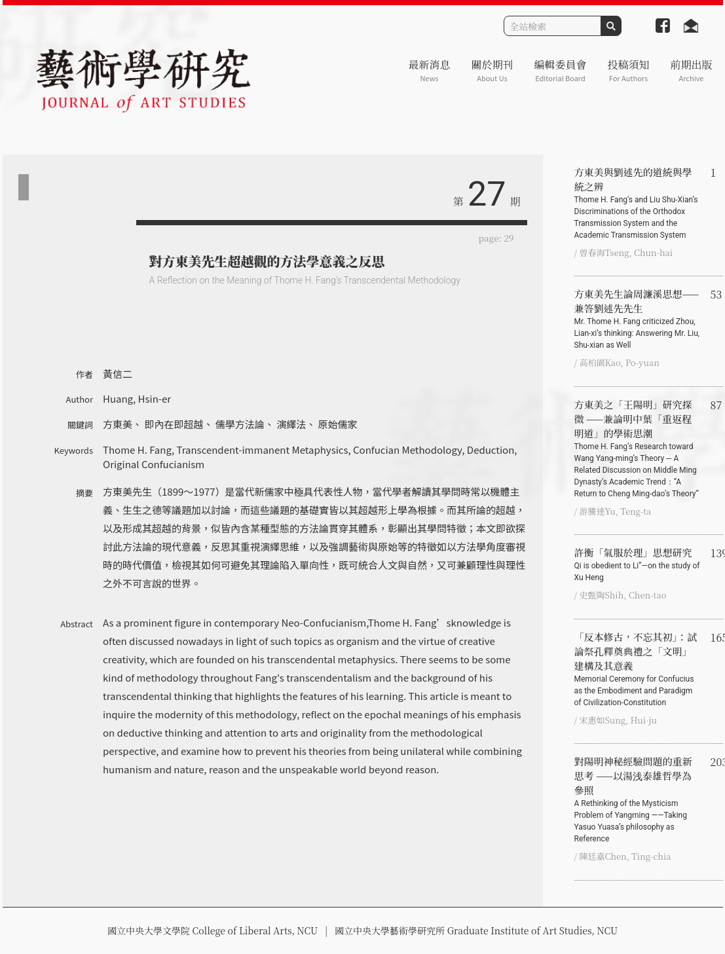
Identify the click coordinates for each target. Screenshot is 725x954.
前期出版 (691, 70)
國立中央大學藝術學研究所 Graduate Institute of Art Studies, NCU (476, 930)
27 (487, 194)
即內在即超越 (173, 424)
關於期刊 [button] (492, 70)
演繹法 (291, 424)
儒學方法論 (240, 424)
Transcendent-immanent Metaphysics (262, 449)
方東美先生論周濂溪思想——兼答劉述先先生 (637, 319)
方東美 (117, 424)
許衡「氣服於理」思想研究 (637, 564)
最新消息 (429, 70)
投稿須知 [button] (628, 70)
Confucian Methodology (407, 449)
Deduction (491, 449)
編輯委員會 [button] (560, 70)
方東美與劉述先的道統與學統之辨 (637, 203)
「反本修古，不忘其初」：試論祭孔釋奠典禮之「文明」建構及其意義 (637, 669)
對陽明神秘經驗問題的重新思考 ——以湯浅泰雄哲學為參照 (637, 799)
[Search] (552, 26)
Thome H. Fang (137, 449)
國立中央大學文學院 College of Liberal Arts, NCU (212, 930)
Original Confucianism (153, 464)
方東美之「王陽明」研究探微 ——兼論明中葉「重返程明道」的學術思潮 (637, 448)
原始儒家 (338, 424)
